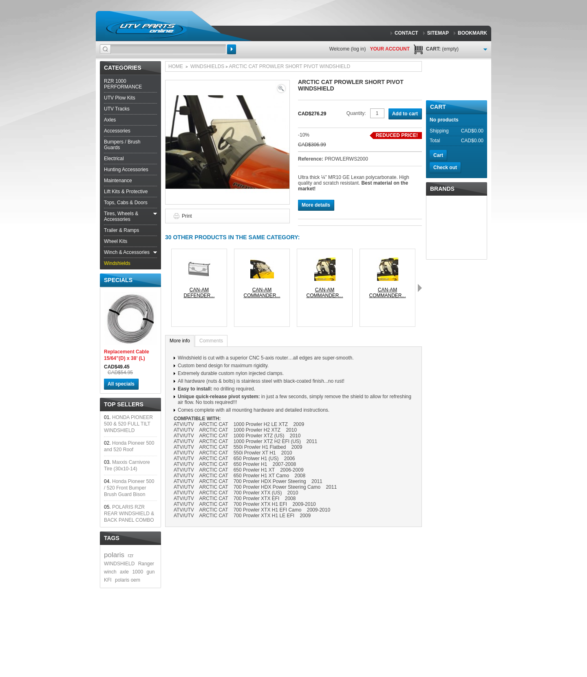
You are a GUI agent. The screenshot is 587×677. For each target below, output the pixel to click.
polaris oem (127, 580)
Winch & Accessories (127, 252)
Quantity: (356, 113)
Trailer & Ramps (121, 230)
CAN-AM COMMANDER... (262, 292)
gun (150, 572)
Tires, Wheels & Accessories (121, 216)
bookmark (472, 33)
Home (175, 66)
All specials (121, 384)
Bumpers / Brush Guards (122, 144)
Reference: (311, 159)
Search (231, 49)
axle (124, 572)
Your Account (390, 49)
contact (406, 33)
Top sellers (123, 404)
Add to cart (405, 114)
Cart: (442, 49)
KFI (108, 580)
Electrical (114, 158)
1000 (137, 572)
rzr (130, 555)
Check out (445, 167)
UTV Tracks (117, 109)
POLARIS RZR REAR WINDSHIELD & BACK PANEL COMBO (129, 513)
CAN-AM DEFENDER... (198, 292)
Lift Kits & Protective (126, 191)
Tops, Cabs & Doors (126, 202)
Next (420, 287)
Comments (211, 341)
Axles (110, 120)
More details (316, 205)
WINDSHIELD (119, 564)
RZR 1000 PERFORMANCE (123, 84)
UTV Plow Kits (119, 98)
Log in (358, 49)
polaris (114, 555)
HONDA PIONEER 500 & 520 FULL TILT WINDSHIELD (128, 424)
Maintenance (118, 180)
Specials (118, 280)
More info (180, 341)
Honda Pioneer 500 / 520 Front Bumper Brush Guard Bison (129, 488)
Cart (438, 107)
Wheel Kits (115, 241)
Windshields (117, 263)
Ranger (146, 564)
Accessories (117, 131)
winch (110, 572)
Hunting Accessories (126, 169)
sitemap (438, 33)
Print (187, 216)
